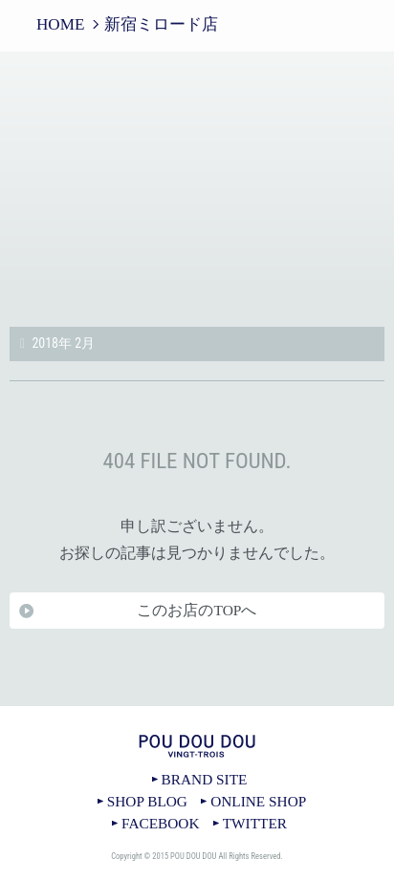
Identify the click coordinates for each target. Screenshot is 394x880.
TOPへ (197, 706)
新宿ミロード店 (161, 24)
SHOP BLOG (147, 801)
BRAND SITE (205, 779)
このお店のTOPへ (196, 610)
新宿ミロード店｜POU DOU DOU (197, 183)
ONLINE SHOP (258, 801)
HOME (60, 24)
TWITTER (255, 823)
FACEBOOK (160, 823)
